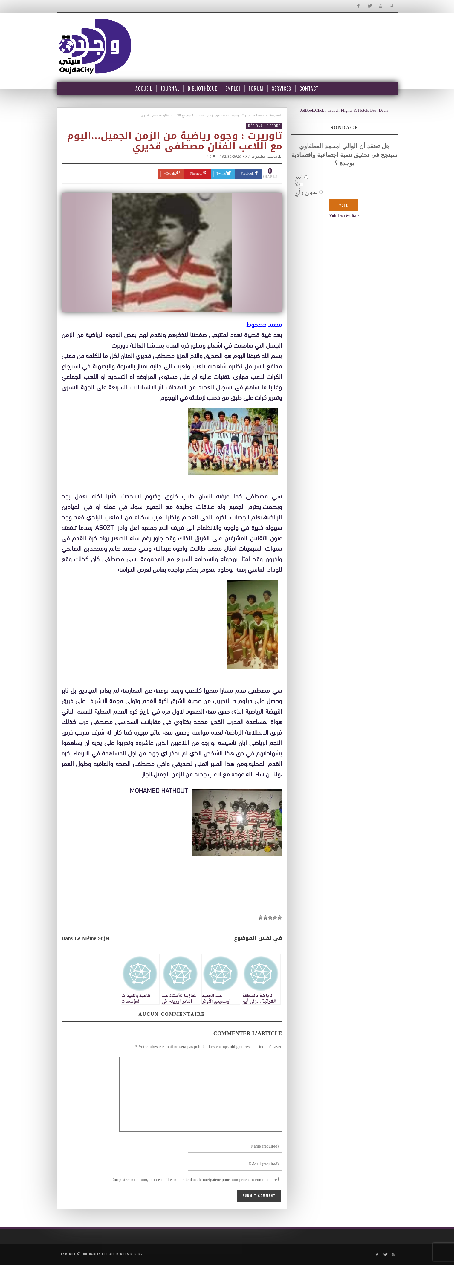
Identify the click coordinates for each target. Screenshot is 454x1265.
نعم (298, 177)
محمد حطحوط (264, 157)
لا (296, 185)
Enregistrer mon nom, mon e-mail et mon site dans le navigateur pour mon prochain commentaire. (193, 1180)
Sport (275, 125)
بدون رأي (305, 192)
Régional (275, 115)
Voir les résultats (344, 216)
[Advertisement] (172, 927)
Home (260, 115)
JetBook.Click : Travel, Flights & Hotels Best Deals (344, 111)
